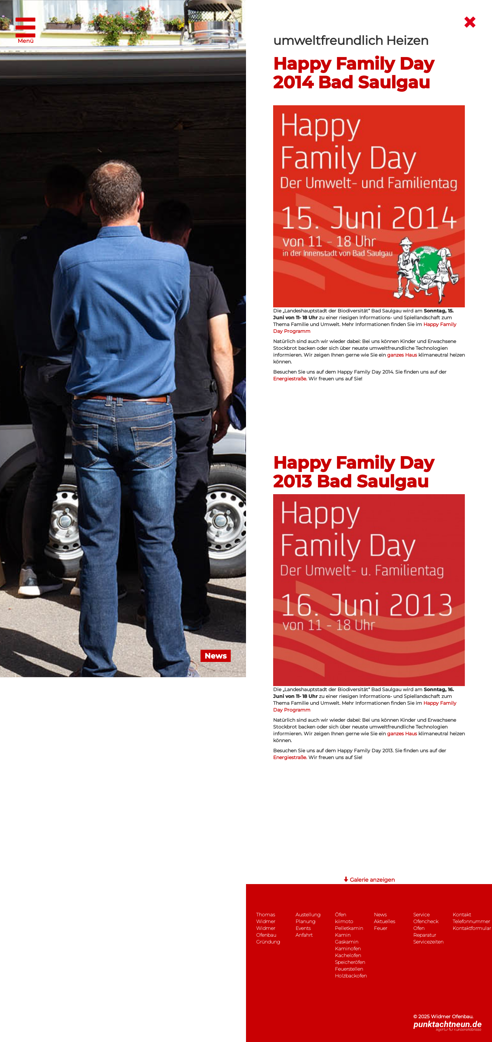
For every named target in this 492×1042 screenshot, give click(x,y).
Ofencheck (425, 921)
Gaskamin (346, 942)
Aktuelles (384, 921)
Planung (305, 921)
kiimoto (344, 921)
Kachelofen (348, 955)
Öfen (340, 915)
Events (303, 928)
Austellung (308, 915)
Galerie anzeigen (369, 880)
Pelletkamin (349, 928)
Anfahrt (304, 935)
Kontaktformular (472, 928)
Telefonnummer (471, 921)
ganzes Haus (402, 355)
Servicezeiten (428, 942)
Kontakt (462, 915)
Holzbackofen (351, 976)
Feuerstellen (349, 969)
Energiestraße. (290, 379)
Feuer (380, 928)
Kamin (343, 935)
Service (421, 915)
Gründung (268, 942)
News (380, 915)
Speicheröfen (350, 962)
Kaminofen (348, 949)
